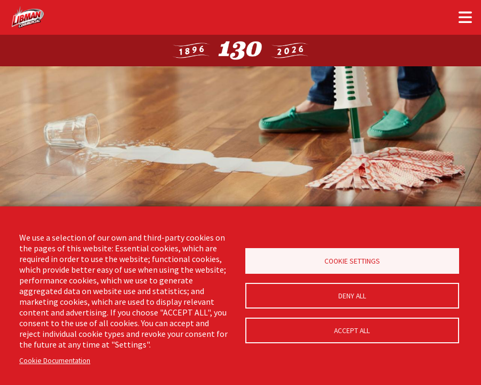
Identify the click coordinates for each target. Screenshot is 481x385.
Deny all (352, 296)
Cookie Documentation (54, 360)
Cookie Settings (352, 261)
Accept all (352, 330)
